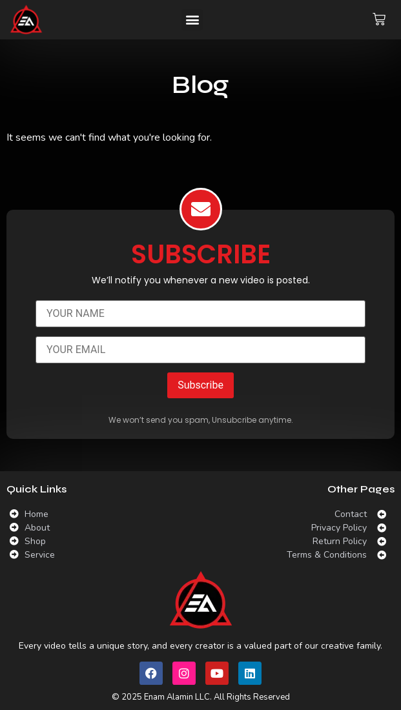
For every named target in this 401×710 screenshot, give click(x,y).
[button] (192, 19)
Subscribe (200, 385)
